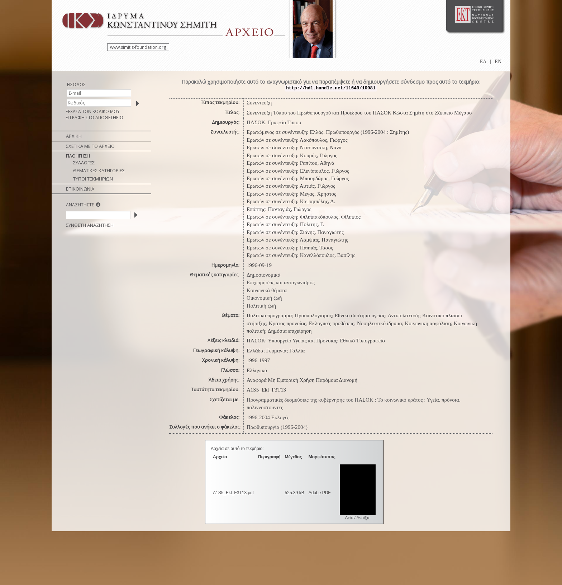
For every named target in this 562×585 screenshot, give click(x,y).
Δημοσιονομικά (263, 275)
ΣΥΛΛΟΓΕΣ (84, 162)
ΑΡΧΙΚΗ (74, 136)
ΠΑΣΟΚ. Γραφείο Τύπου (274, 122)
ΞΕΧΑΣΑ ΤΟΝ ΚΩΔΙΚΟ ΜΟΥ (93, 111)
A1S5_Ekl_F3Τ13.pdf (233, 492)
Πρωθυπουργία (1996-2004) (277, 427)
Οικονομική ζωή (264, 298)
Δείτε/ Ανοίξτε (357, 517)
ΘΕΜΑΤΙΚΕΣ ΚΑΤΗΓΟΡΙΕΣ (99, 170)
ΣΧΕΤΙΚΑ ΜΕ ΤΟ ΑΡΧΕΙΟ (90, 146)
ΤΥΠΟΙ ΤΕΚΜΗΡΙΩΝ (93, 179)
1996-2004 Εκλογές (268, 417)
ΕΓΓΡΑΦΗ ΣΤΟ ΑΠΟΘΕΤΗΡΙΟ (94, 117)
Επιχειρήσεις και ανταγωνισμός (281, 282)
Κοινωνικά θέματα (267, 290)
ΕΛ (483, 61)
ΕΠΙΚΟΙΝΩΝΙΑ (80, 189)
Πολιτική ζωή (261, 306)
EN (498, 61)
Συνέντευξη (259, 103)
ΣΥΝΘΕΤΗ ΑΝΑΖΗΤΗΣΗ (90, 225)
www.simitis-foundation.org (138, 47)
